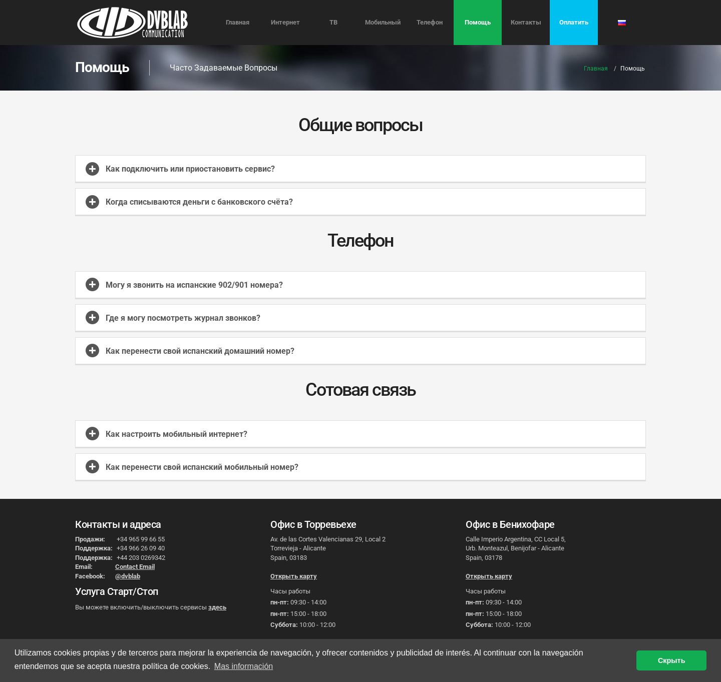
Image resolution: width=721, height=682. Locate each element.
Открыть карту (293, 576)
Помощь (478, 22)
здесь (217, 607)
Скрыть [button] (671, 660)
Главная (237, 22)
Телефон (430, 22)
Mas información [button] (243, 666)
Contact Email (135, 566)
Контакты (526, 22)
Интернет (285, 22)
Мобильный (383, 22)
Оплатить (573, 22)
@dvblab (127, 576)
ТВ (333, 22)
